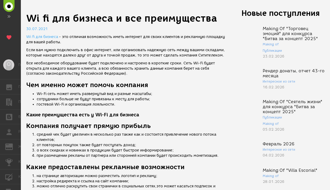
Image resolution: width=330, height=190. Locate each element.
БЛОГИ (11, 116)
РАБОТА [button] (11, 131)
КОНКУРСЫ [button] (11, 161)
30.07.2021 (37, 29)
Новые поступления (281, 13)
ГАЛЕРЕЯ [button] (11, 86)
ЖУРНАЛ (11, 146)
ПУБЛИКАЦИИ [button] (11, 101)
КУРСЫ (11, 176)
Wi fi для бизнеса (42, 37)
